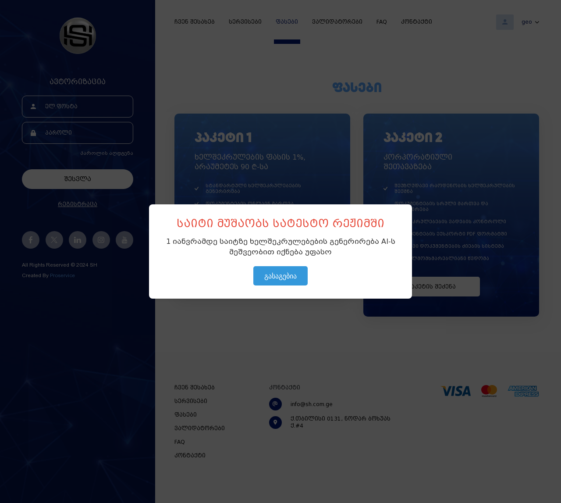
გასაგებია (280, 276)
